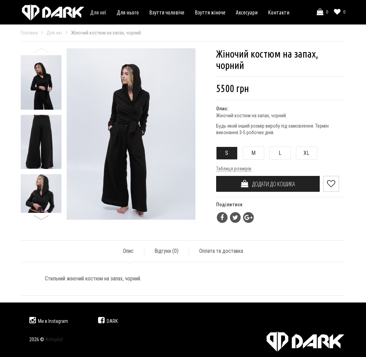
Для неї (98, 12)
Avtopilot (54, 339)
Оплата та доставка (221, 251)
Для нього (128, 12)
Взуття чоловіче (166, 12)
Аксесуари (247, 12)
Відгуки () (166, 251)
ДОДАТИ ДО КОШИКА (268, 184)
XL (303, 153)
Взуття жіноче (210, 12)
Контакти (278, 12)
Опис (128, 251)
